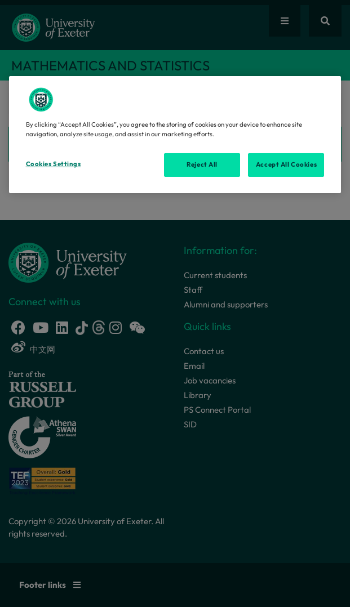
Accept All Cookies (286, 164)
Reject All (202, 164)
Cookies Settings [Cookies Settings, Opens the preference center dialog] (53, 164)
